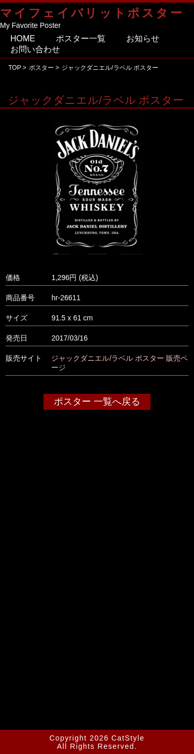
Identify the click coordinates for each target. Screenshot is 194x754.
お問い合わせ (35, 49)
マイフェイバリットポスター (92, 13)
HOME (22, 38)
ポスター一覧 (81, 38)
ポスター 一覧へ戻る (97, 401)
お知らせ (142, 38)
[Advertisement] (97, 605)
